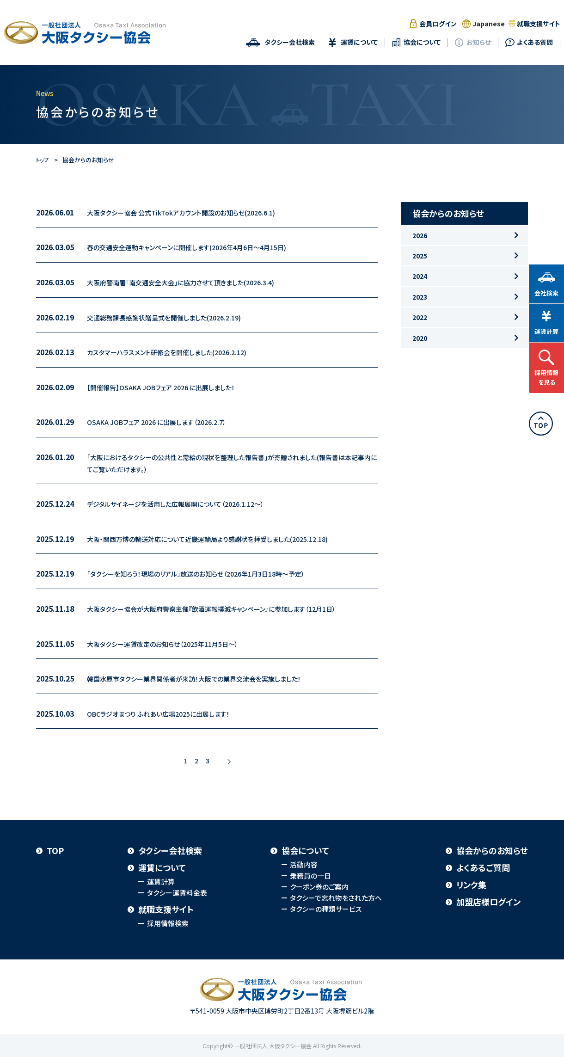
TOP (55, 850)
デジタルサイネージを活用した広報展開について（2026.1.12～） (188, 503)
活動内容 (304, 864)
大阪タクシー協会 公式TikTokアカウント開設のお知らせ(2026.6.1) (193, 212)
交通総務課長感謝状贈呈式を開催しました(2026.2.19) (175, 317)
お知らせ (478, 42)
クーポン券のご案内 (319, 886)
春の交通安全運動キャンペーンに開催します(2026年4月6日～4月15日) (201, 246)
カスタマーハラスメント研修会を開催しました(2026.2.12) (177, 351)
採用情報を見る (546, 375)
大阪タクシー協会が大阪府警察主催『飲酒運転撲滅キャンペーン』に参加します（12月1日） (229, 608)
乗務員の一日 (310, 875)
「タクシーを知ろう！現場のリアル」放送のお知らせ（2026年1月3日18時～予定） (211, 573)
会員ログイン (438, 23)
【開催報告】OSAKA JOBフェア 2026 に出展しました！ (172, 387)
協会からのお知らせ (492, 850)
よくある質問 (535, 42)
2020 (418, 375)
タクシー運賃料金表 (177, 892)
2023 (418, 322)
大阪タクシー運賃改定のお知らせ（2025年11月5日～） (173, 643)
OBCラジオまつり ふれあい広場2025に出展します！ (169, 713)
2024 (418, 295)
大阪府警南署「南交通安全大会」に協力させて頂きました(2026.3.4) (194, 282)
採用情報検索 (168, 923)
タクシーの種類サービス (326, 909)
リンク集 (471, 885)
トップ (43, 159)
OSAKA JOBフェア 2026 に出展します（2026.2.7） (166, 421)
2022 (418, 349)
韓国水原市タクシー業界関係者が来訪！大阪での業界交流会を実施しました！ (209, 678)
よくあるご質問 (483, 867)
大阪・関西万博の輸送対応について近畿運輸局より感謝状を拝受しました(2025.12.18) (224, 538)
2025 (418, 269)
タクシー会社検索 (289, 42)
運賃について (359, 42)
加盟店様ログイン (488, 902)
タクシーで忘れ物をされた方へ (336, 898)
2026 (418, 242)
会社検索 (546, 291)
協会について (422, 42)
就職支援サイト (538, 23)
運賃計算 (161, 881)
